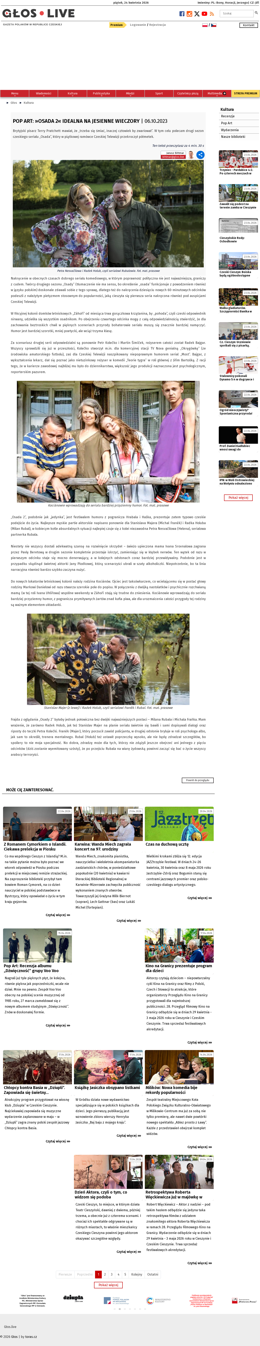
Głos (14, 103)
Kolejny (136, 1274)
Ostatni (152, 1274)
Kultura (29, 103)
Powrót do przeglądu (197, 780)
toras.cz (31, 1337)
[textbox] (237, 13)
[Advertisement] (130, 59)
